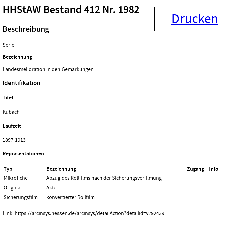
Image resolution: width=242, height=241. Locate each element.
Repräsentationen (23, 153)
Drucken (194, 19)
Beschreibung (26, 29)
